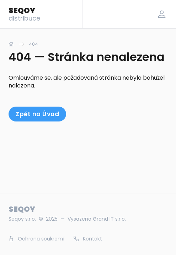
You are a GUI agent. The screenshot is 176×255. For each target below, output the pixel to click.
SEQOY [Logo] (24, 13)
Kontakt (88, 238)
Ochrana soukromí (36, 238)
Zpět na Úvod (37, 114)
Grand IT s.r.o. (109, 218)
